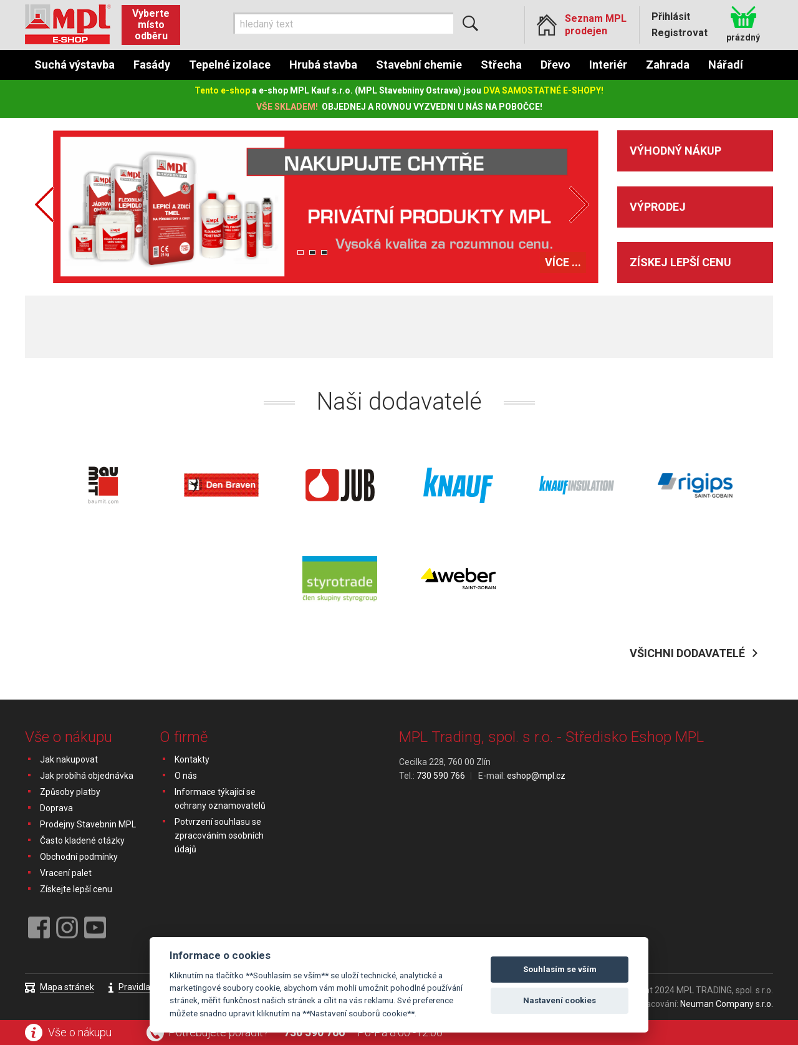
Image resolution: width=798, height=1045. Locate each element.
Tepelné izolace (230, 64)
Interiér (608, 64)
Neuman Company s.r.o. (726, 1004)
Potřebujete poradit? (218, 1032)
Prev (44, 204)
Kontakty (192, 759)
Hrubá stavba (323, 64)
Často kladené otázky (82, 840)
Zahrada (668, 64)
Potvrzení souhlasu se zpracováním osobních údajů (219, 835)
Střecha (501, 64)
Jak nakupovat (69, 759)
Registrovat (679, 33)
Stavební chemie (419, 64)
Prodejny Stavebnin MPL (88, 824)
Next (579, 204)
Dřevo (555, 64)
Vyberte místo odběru (151, 24)
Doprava (56, 808)
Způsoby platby (70, 792)
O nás (186, 776)
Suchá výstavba (74, 64)
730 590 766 (314, 1032)
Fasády (151, 64)
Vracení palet (66, 873)
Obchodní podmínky (79, 857)
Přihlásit (670, 16)
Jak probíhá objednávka (86, 776)
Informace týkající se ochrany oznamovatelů (220, 799)
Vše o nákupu (80, 1032)
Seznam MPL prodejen (596, 24)
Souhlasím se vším (560, 969)
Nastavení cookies (559, 1000)
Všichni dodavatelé (687, 653)
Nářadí (725, 64)
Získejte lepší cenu (76, 889)
